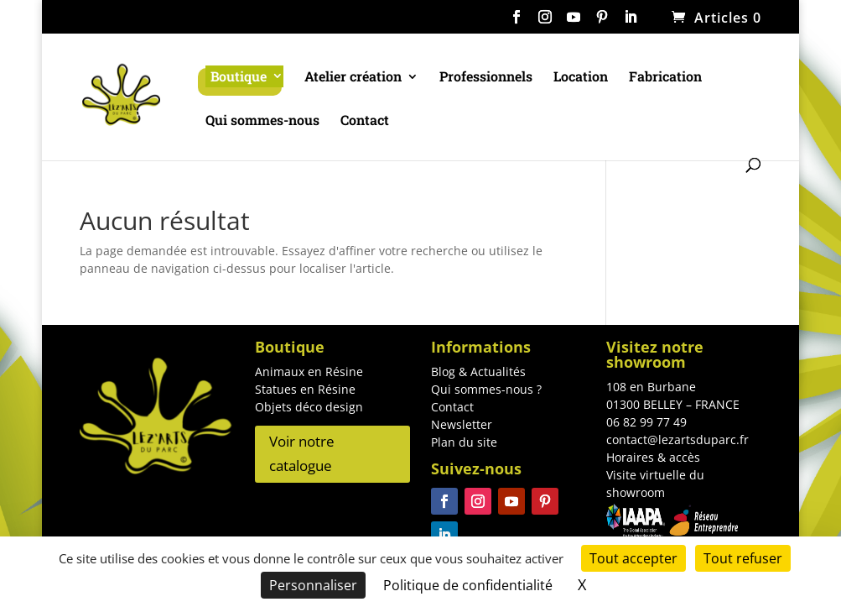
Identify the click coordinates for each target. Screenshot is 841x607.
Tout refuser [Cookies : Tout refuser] (742, 558)
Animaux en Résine (309, 371)
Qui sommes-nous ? (486, 389)
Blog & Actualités (478, 371)
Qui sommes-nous (262, 121)
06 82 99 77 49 (646, 422)
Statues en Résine (305, 389)
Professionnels (485, 78)
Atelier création (353, 78)
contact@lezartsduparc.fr (677, 439)
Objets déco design (309, 407)
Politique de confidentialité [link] (468, 585)
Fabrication (665, 78)
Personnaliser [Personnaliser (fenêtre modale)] (313, 585)
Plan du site (464, 442)
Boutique (238, 76)
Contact (364, 121)
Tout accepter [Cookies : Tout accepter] (633, 558)
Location (580, 78)
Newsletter (461, 424)
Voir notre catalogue (302, 453)
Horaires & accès (653, 457)
